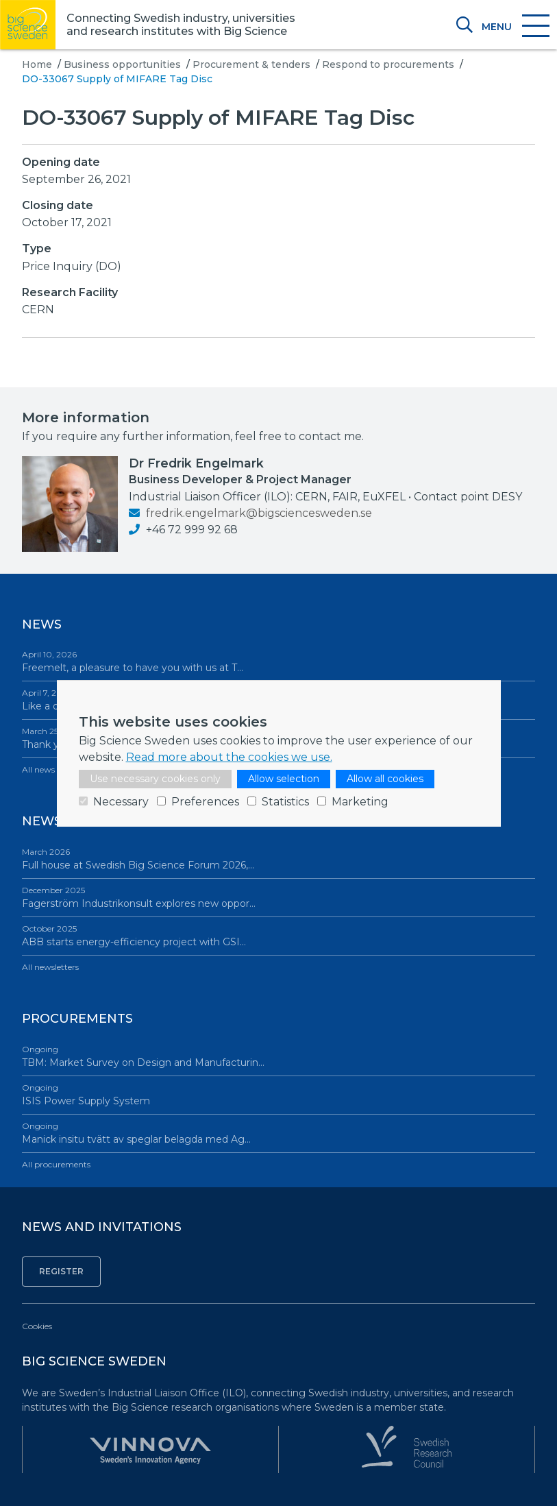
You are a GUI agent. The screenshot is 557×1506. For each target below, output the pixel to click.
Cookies (37, 1326)
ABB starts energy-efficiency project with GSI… (278, 935)
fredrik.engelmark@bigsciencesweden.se (250, 513)
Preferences (205, 801)
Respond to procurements (388, 64)
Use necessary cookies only (155, 779)
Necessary (121, 801)
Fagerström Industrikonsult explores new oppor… (278, 897)
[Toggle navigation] (515, 26)
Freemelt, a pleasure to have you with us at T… (278, 661)
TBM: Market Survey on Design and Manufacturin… (278, 1056)
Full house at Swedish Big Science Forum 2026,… (278, 858)
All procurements (56, 1164)
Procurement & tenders (251, 64)
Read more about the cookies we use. (229, 757)
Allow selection (283, 779)
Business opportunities (122, 64)
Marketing (360, 801)
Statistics (285, 801)
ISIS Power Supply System (278, 1094)
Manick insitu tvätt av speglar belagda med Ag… (278, 1132)
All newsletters (50, 967)
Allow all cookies (385, 779)
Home (37, 64)
